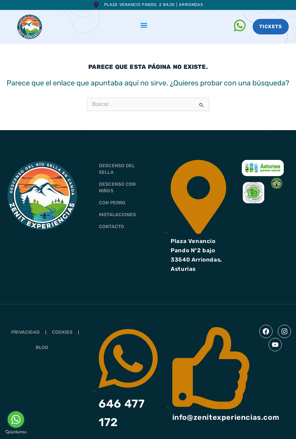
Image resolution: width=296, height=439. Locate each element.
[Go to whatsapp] (16, 419)
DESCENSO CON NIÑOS (117, 187)
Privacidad (25, 332)
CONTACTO (111, 226)
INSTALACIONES (117, 215)
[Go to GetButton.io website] (15, 432)
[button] (144, 25)
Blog (42, 347)
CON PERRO (112, 203)
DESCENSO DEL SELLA (117, 169)
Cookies (62, 332)
